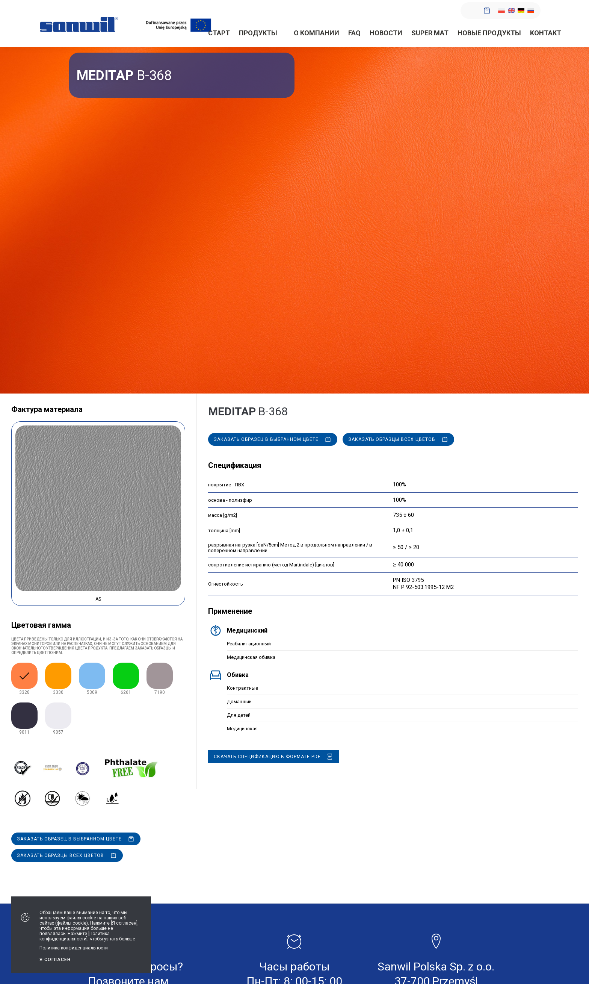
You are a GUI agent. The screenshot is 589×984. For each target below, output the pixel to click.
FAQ (354, 33)
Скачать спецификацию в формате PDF (267, 756)
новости (386, 33)
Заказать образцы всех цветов (60, 855)
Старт (219, 33)
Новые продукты (489, 33)
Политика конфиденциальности (73, 948)
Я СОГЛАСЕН (55, 959)
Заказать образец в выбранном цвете (69, 839)
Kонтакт (545, 33)
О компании (316, 33)
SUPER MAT (430, 33)
